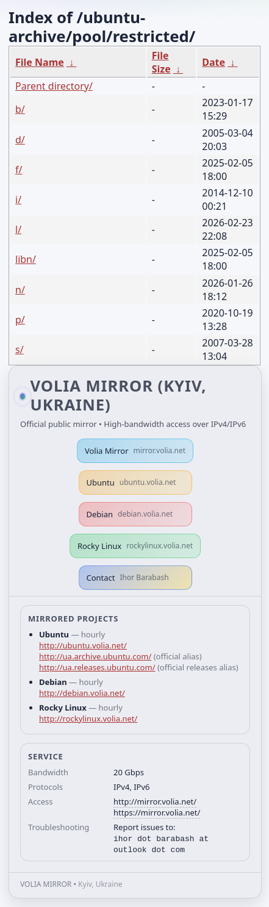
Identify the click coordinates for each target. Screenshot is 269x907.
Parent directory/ (54, 86)
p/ (20, 319)
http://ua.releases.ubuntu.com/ (97, 667)
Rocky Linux (135, 545)
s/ (19, 349)
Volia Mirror (135, 450)
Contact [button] (128, 577)
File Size (161, 62)
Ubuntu (131, 482)
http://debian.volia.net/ (82, 692)
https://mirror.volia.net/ (156, 812)
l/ (18, 229)
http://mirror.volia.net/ (154, 801)
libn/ (25, 259)
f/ (18, 169)
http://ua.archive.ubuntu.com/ (95, 656)
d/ (20, 139)
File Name (39, 62)
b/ (20, 109)
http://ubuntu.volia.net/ (83, 645)
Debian (130, 514)
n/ (20, 289)
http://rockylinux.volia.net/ (88, 718)
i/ (18, 199)
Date (213, 62)
